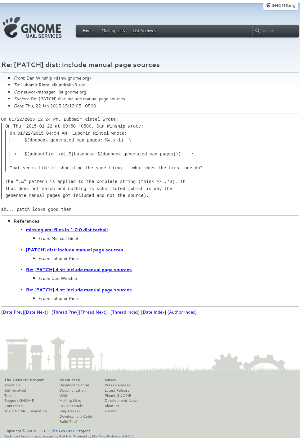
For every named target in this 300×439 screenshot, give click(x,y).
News (110, 379)
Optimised (12, 436)
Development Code (75, 416)
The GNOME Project (24, 379)
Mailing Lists (113, 30)
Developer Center (74, 385)
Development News (121, 400)
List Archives (144, 30)
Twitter (111, 411)
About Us (12, 385)
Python (112, 436)
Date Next (36, 312)
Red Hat (65, 436)
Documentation (72, 390)
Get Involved (15, 390)
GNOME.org (283, 5)
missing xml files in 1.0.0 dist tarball (67, 230)
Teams (10, 395)
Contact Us (14, 405)
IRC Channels (71, 405)
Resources (69, 379)
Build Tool (68, 421)
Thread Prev (65, 312)
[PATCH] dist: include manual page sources (74, 250)
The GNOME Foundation (25, 411)
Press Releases (117, 385)
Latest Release (117, 390)
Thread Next (92, 312)
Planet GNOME (118, 395)
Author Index (182, 312)
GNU (129, 436)
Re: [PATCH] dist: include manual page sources (79, 270)
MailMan (98, 436)
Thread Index (125, 312)
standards (33, 436)
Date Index (154, 312)
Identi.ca (112, 405)
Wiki (63, 395)
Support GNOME (19, 400)
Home (88, 30)
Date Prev (13, 312)
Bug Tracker (69, 411)
